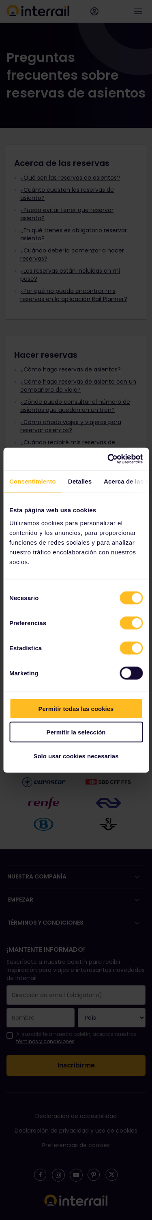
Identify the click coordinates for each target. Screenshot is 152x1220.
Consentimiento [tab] (32, 481)
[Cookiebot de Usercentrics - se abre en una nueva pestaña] (108, 459)
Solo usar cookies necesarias (75, 755)
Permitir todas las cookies (76, 708)
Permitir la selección (76, 732)
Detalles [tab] (80, 481)
